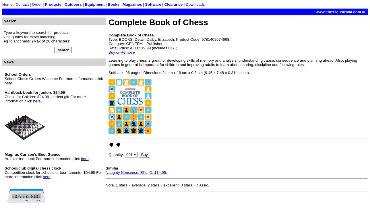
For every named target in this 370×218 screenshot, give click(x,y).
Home (7, 4)
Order (37, 4)
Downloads (195, 4)
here (8, 83)
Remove (128, 52)
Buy (112, 52)
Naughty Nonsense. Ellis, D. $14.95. (136, 172)
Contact (22, 4)
